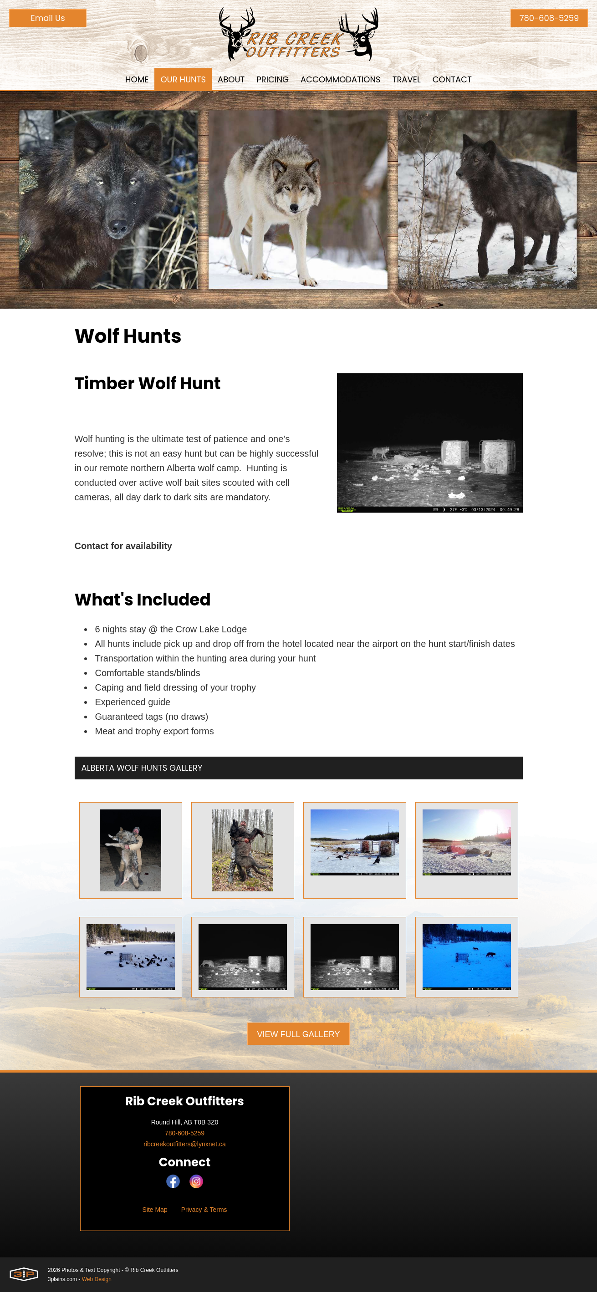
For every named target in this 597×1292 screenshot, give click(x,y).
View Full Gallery (298, 1034)
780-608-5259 (549, 18)
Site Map (154, 1209)
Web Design (97, 1279)
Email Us (48, 18)
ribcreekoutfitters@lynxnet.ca (184, 1144)
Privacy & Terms (204, 1209)
